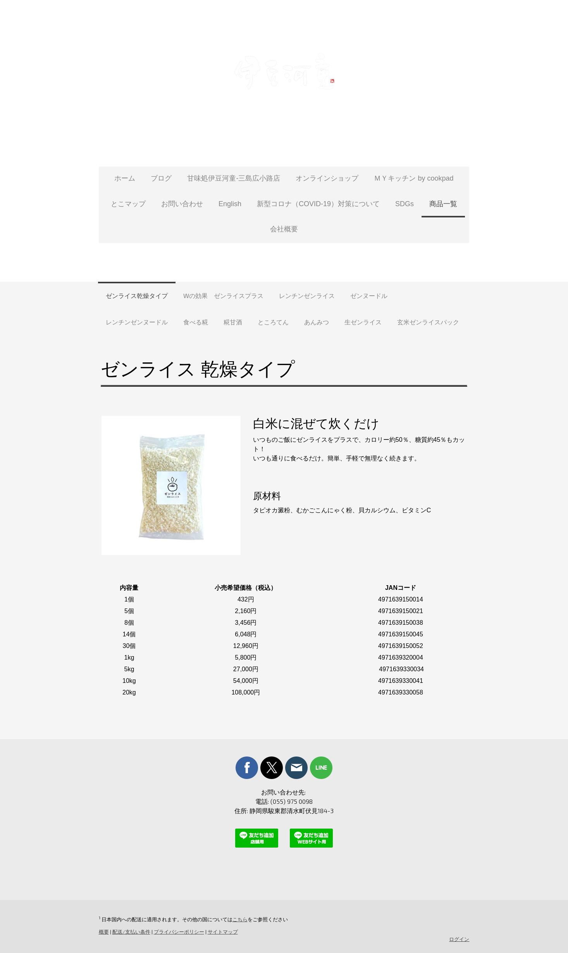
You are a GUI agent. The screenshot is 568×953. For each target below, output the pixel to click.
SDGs (404, 204)
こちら (239, 919)
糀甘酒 (233, 322)
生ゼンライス (363, 322)
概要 (103, 932)
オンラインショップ (327, 178)
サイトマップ (222, 932)
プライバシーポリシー (178, 932)
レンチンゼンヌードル (137, 322)
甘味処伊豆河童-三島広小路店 (233, 178)
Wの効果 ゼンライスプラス (223, 295)
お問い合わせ (182, 204)
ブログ (161, 178)
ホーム (124, 178)
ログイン (460, 939)
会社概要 (284, 229)
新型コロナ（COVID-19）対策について (318, 204)
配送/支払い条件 (131, 932)
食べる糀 (195, 322)
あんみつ (316, 322)
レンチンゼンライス (307, 295)
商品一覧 (443, 204)
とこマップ (128, 204)
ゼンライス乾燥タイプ (137, 295)
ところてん (273, 322)
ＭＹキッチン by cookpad (413, 178)
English (230, 204)
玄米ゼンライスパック (428, 322)
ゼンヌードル (368, 295)
